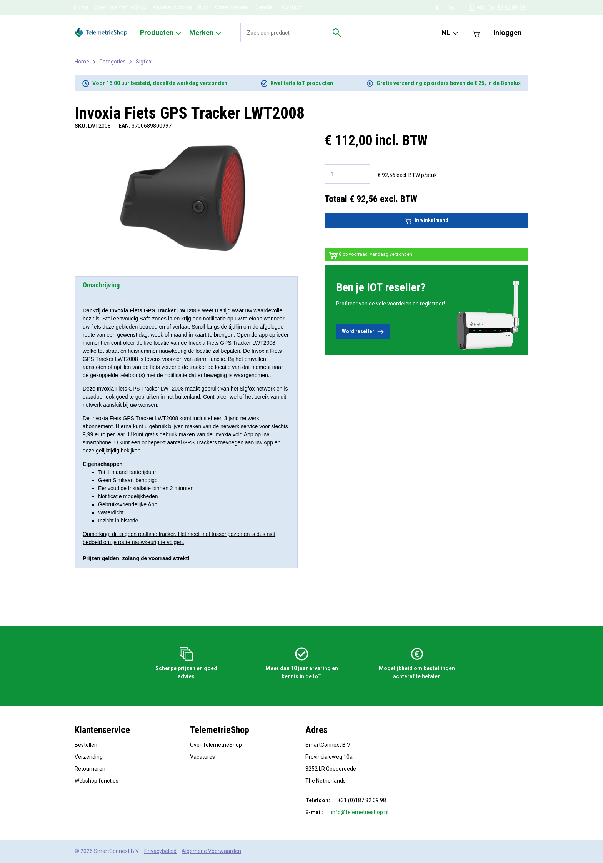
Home (81, 7)
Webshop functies (96, 781)
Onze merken (231, 7)
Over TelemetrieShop (121, 7)
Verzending (89, 757)
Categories (112, 61)
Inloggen (507, 32)
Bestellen (86, 745)
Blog (203, 7)
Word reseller (363, 331)
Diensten (265, 7)
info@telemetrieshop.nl (359, 812)
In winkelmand (426, 220)
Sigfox (144, 61)
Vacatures (202, 757)
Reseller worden (172, 7)
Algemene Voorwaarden (211, 851)
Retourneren (90, 769)
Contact (291, 7)
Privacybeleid (160, 851)
